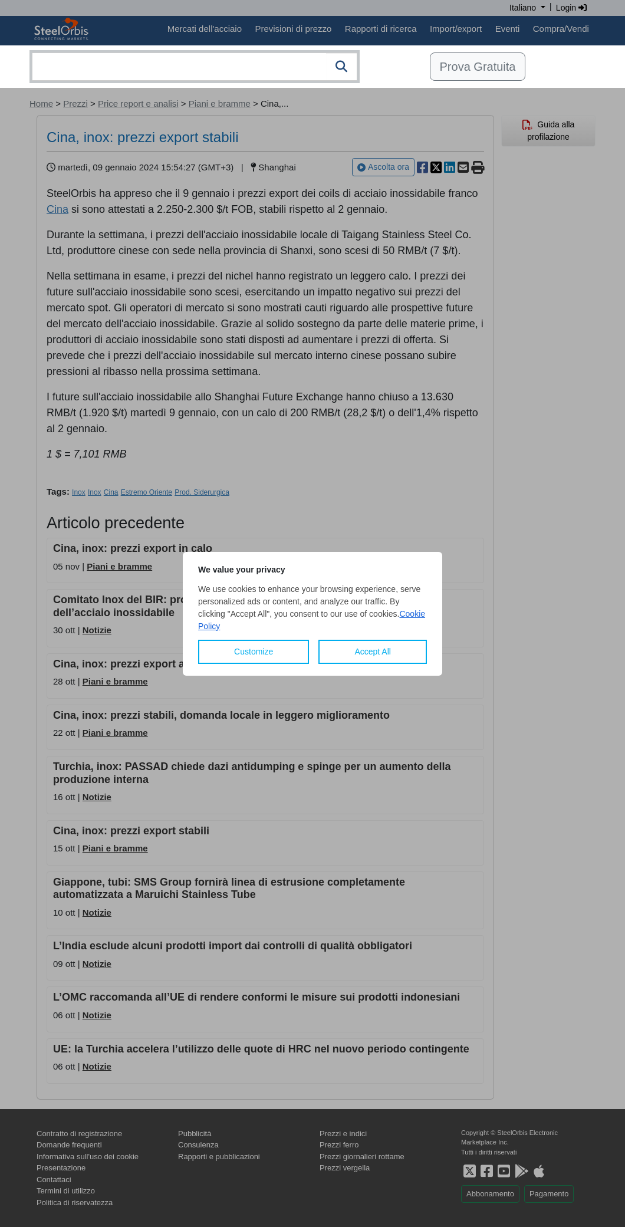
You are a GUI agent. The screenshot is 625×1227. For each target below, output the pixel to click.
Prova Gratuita (478, 66)
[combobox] (194, 66)
